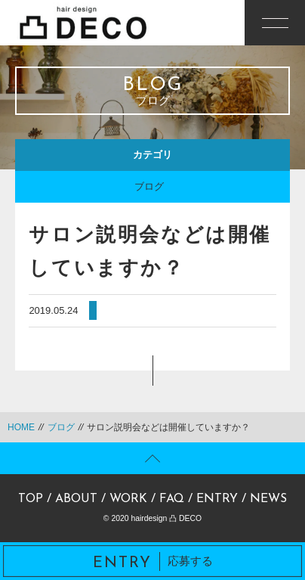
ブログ (149, 186)
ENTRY (217, 499)
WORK (128, 499)
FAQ (171, 499)
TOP (30, 499)
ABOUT (76, 499)
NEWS (268, 499)
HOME (21, 427)
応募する (153, 561)
